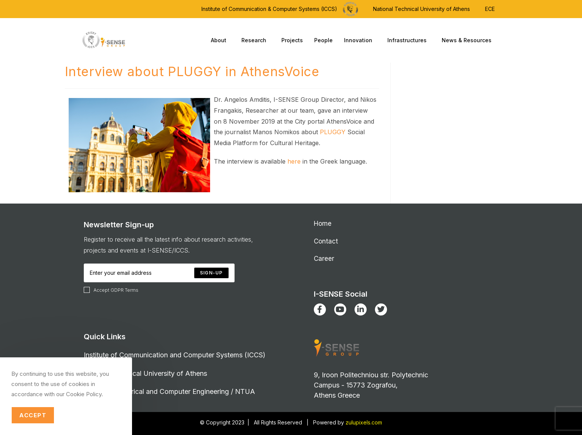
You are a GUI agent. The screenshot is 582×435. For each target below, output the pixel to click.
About (220, 40)
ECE (490, 9)
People (323, 40)
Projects (292, 40)
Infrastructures (408, 40)
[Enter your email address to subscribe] (159, 272)
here (294, 161)
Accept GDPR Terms (111, 290)
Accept (32, 415)
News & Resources (468, 40)
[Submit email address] (211, 273)
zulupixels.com (364, 422)
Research (255, 40)
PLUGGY (333, 132)
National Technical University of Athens (421, 9)
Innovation (360, 40)
